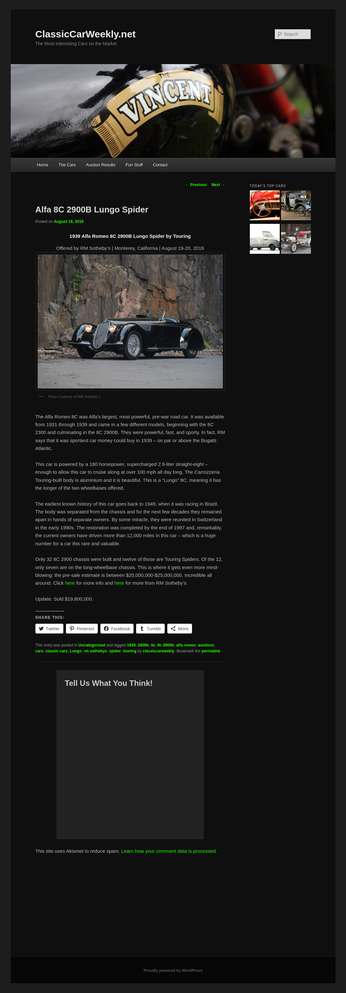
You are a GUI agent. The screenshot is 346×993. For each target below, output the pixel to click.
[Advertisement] (173, 908)
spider (115, 651)
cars (39, 651)
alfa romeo (186, 645)
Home (42, 164)
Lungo (76, 651)
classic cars (56, 651)
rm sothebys (95, 651)
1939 (131, 645)
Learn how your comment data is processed (168, 851)
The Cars (67, 164)
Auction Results (100, 164)
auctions (206, 645)
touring (129, 651)
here (70, 583)
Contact (160, 164)
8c (153, 645)
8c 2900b (166, 645)
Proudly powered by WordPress (173, 970)
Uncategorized (91, 645)
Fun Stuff (134, 164)
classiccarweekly (158, 651)
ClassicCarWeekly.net (85, 34)
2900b (143, 645)
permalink (211, 651)
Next (218, 185)
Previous (196, 185)
